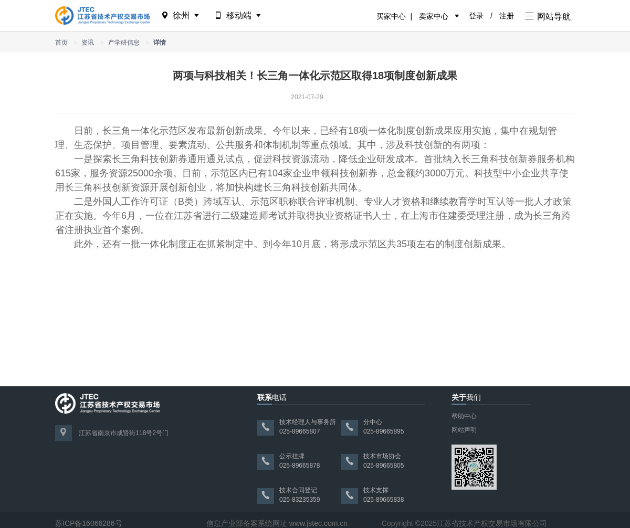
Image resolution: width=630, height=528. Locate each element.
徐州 (181, 15)
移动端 (238, 15)
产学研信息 (124, 42)
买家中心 (391, 16)
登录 (476, 16)
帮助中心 (464, 416)
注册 (506, 16)
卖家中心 (433, 16)
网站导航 (548, 16)
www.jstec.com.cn (318, 523)
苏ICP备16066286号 (88, 523)
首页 (61, 42)
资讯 (87, 42)
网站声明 (464, 430)
